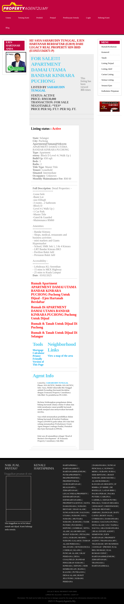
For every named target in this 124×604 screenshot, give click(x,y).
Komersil (105, 52)
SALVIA (95, 528)
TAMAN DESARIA (110, 503)
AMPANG (96, 512)
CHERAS (68, 550)
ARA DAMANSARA (110, 528)
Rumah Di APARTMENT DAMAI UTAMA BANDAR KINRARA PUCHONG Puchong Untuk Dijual (53, 312)
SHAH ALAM (79, 509)
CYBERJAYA (98, 518)
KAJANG (67, 572)
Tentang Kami (23, 18)
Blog (7, 28)
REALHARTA (69, 487)
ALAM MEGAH (77, 531)
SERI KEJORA (107, 478)
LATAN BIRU (109, 490)
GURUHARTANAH (71, 484)
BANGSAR (107, 512)
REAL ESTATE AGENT (103, 531)
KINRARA (67, 566)
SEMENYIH (97, 534)
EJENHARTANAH (71, 496)
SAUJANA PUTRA (108, 522)
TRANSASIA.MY (108, 540)
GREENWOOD (111, 506)
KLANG (77, 550)
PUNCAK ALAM (70, 553)
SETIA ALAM (98, 525)
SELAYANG (68, 547)
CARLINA (105, 496)
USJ (107, 525)
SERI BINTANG (99, 474)
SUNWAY (108, 468)
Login (88, 18)
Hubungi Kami (103, 18)
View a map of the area (60, 355)
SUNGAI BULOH (70, 512)
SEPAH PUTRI (109, 500)
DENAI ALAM (69, 575)
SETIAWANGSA (82, 547)
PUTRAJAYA (78, 572)
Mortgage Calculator (38, 351)
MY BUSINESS (111, 544)
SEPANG (78, 566)
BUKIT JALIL (106, 515)
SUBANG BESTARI (101, 509)
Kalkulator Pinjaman (110, 91)
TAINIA (114, 525)
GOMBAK (77, 528)
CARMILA (96, 500)
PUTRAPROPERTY (71, 474)
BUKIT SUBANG (70, 534)
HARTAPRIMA (69, 465)
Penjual (52, 18)
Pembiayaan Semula (70, 18)
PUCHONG (77, 525)
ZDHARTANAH (70, 490)
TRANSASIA (97, 562)
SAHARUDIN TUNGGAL (57, 383)
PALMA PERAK (99, 493)
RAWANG (77, 522)
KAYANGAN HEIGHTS (102, 484)
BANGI (81, 569)
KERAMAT (98, 506)
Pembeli (39, 18)
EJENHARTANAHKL (72, 500)
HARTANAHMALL (100, 566)
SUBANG (67, 518)
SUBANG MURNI (77, 537)
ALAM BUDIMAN (100, 481)
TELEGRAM (97, 544)
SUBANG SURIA (107, 471)
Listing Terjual (107, 63)
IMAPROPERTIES (71, 478)
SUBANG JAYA (79, 515)
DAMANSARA (99, 465)
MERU (95, 471)
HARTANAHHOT (71, 468)
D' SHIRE (104, 487)
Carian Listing (107, 74)
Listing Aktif (106, 69)
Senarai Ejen (106, 85)
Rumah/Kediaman (109, 46)
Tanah (103, 58)
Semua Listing (107, 80)
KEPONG (67, 528)
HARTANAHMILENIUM (74, 471)
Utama (8, 18)
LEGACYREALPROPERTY (75, 493)
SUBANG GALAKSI (72, 540)
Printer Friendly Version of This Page (38, 360)
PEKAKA (96, 503)
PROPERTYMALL (71, 481)
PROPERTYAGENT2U (73, 503)
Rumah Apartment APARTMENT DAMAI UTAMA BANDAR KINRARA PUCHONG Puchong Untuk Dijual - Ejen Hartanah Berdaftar (53, 293)
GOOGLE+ (98, 547)
